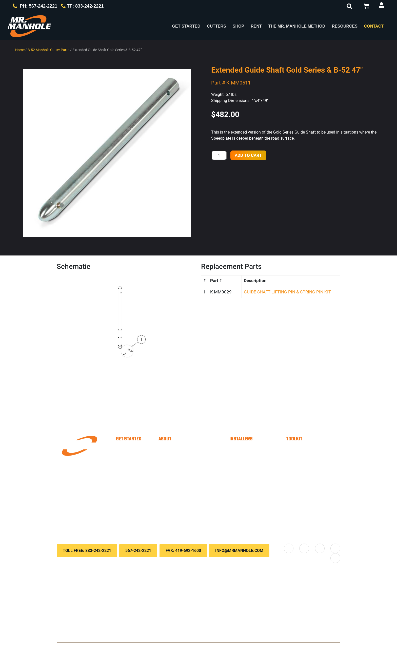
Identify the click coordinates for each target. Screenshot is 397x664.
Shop (238, 26)
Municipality (137, 460)
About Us (177, 460)
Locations (177, 518)
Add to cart (248, 155)
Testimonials (180, 490)
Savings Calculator (258, 477)
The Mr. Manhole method (195, 470)
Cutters (216, 26)
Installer (133, 450)
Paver (130, 470)
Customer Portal (312, 460)
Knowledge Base (313, 470)
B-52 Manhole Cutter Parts (48, 50)
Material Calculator (258, 467)
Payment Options (313, 450)
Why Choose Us (185, 450)
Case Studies (182, 480)
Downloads (306, 480)
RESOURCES (345, 26)
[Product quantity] (219, 155)
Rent (256, 26)
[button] (349, 6)
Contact (374, 26)
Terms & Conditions (183, 649)
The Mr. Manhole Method (296, 26)
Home (20, 50)
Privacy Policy (152, 649)
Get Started (186, 26)
